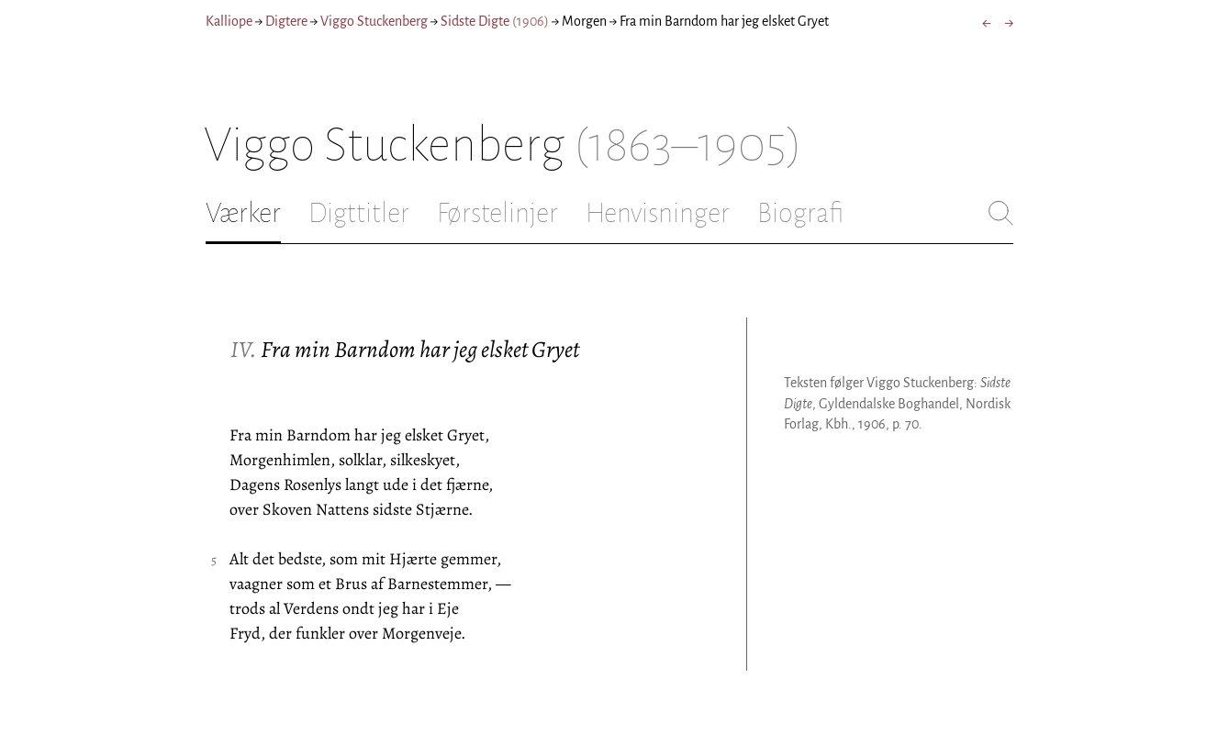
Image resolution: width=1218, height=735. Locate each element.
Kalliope (229, 21)
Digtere (286, 21)
